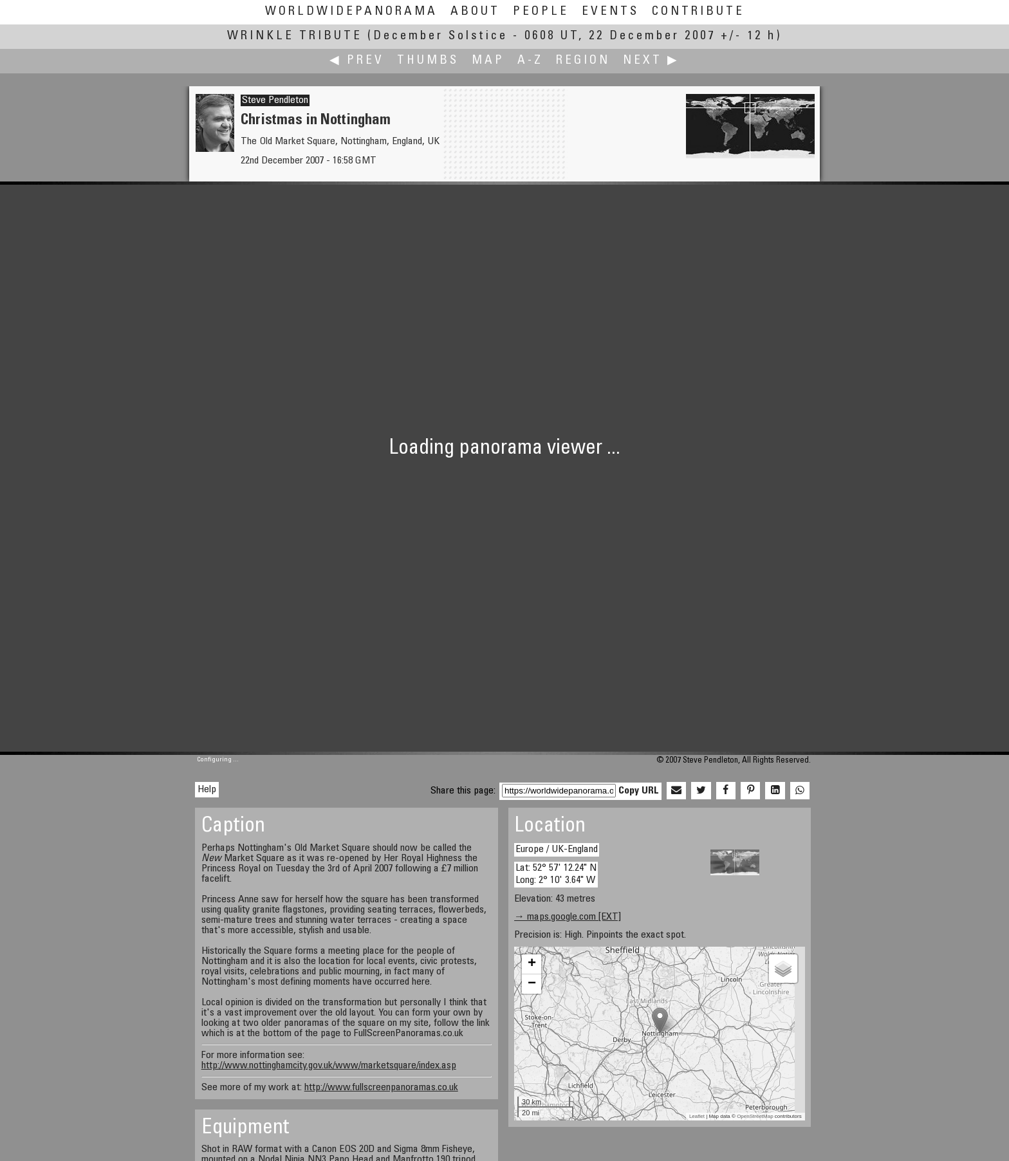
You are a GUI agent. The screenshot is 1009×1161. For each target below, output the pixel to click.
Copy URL (638, 791)
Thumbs (428, 61)
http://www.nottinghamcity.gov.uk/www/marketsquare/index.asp (328, 1066)
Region (583, 61)
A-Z (530, 61)
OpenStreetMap (755, 1116)
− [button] (532, 984)
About (475, 12)
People (541, 12)
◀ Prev (356, 61)
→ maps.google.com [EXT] (567, 917)
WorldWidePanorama (351, 12)
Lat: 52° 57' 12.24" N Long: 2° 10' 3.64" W (556, 874)
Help (207, 790)
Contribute (698, 12)
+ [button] (532, 964)
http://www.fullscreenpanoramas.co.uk (381, 1087)
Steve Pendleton (275, 100)
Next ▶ (651, 61)
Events (610, 12)
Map (488, 61)
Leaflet (697, 1116)
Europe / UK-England (556, 849)
